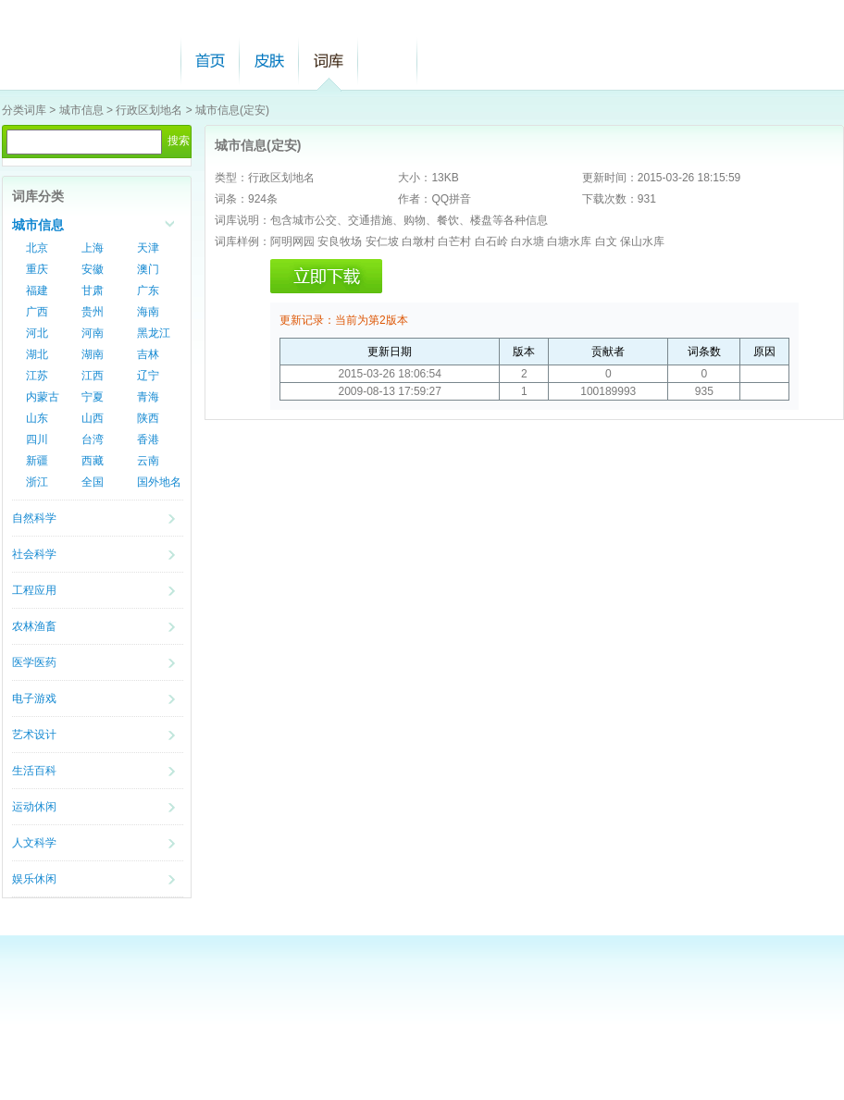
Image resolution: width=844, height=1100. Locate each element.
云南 (148, 460)
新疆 (37, 460)
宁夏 (92, 396)
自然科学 (34, 518)
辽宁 (148, 375)
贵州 (92, 311)
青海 (148, 396)
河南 (92, 333)
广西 (37, 311)
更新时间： (610, 177)
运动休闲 (34, 806)
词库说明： (242, 220)
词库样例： (242, 241)
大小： (414, 177)
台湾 (92, 439)
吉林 (148, 354)
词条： (231, 198)
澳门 (148, 269)
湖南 (92, 354)
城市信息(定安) (232, 110)
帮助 (388, 60)
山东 (37, 418)
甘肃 (92, 290)
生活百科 (34, 770)
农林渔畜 (34, 626)
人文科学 (34, 842)
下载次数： (610, 198)
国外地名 (159, 482)
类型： (231, 177)
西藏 (92, 460)
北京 (37, 247)
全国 (92, 482)
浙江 (37, 482)
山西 (92, 418)
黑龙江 (153, 333)
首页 (210, 60)
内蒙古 (42, 396)
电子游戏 (34, 698)
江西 (92, 375)
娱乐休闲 (34, 878)
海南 (148, 311)
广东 (148, 290)
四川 (37, 439)
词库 (328, 60)
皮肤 (269, 60)
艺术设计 (34, 734)
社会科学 (34, 554)
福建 (37, 290)
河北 (37, 333)
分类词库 (24, 110)
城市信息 (81, 110)
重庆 (37, 269)
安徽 (92, 269)
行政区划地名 (149, 110)
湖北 (37, 354)
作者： (414, 198)
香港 (148, 439)
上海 (92, 247)
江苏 (37, 375)
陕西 (148, 418)
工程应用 (34, 590)
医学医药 (34, 662)
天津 (148, 247)
